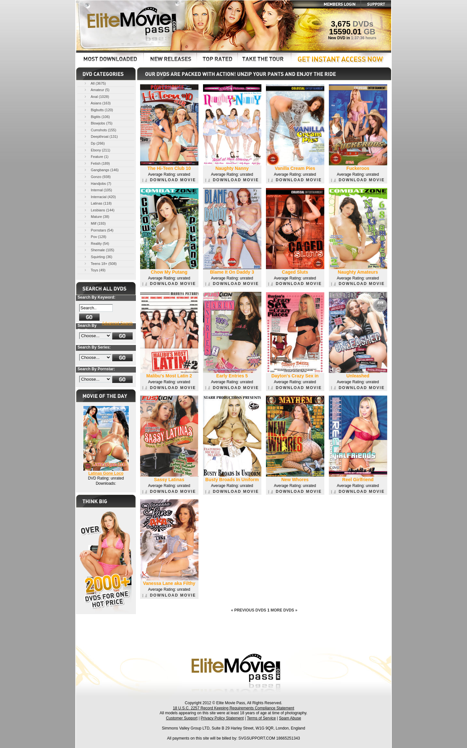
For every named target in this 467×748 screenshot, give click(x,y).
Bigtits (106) (96, 116)
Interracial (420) (99, 197)
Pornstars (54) (98, 230)
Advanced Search (117, 323)
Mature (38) (96, 216)
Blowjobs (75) (98, 123)
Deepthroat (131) (100, 136)
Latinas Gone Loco (105, 473)
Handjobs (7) (97, 183)
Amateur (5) (96, 90)
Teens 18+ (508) (100, 263)
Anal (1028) (96, 96)
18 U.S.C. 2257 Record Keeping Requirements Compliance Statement (233, 708)
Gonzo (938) (97, 176)
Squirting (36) (97, 257)
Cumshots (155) (99, 130)
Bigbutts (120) (98, 110)
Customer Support (182, 718)
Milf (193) (94, 223)
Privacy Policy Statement (222, 718)
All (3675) (94, 83)
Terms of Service (261, 718)
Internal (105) (97, 190)
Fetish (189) (96, 163)
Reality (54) (96, 243)
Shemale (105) (98, 250)
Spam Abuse (290, 718)
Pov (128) (94, 236)
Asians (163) (97, 103)
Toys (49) (94, 270)
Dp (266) (94, 143)
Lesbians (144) (98, 210)
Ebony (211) (96, 150)
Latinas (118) (97, 203)
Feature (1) (95, 156)
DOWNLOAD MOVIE (169, 180)
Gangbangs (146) (101, 170)
